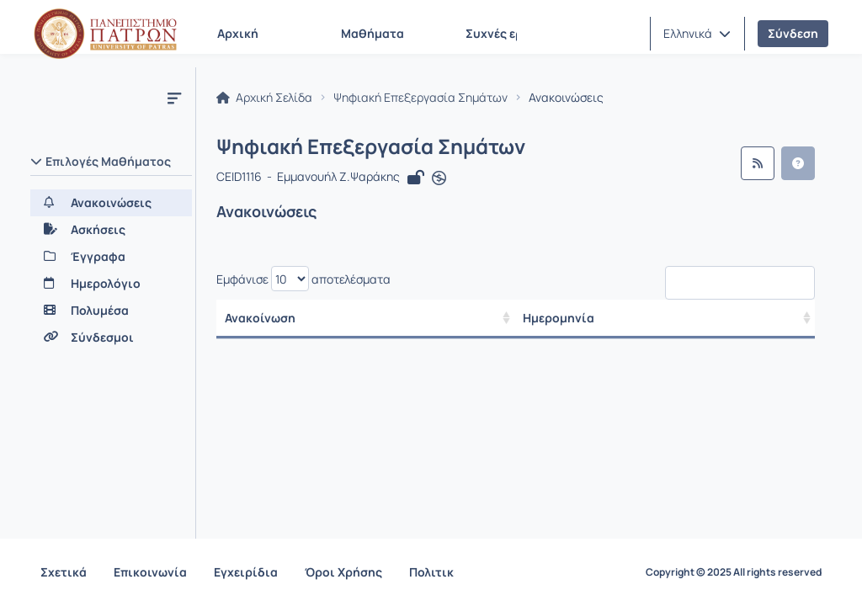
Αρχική (237, 33)
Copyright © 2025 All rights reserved (734, 572)
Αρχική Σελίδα (264, 97)
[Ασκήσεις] (111, 229)
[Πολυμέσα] (111, 310)
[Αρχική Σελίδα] (105, 33)
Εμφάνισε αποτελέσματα (303, 278)
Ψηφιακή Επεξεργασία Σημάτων (420, 97)
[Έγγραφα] (111, 256)
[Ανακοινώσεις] (111, 202)
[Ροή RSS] (757, 163)
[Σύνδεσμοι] (111, 337)
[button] (697, 34)
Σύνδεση (793, 33)
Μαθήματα (372, 33)
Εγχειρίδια (246, 572)
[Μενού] (174, 97)
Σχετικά (63, 572)
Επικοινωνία (150, 572)
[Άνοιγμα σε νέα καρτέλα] (439, 178)
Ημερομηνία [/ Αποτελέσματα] (558, 318)
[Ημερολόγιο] (111, 283)
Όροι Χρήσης (343, 572)
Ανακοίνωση (260, 318)
